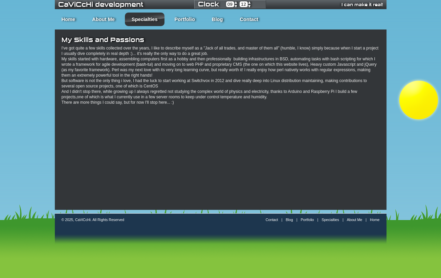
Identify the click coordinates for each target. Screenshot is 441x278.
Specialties (145, 19)
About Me (103, 19)
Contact (249, 19)
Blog (217, 19)
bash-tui (144, 64)
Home (68, 19)
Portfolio (185, 19)
